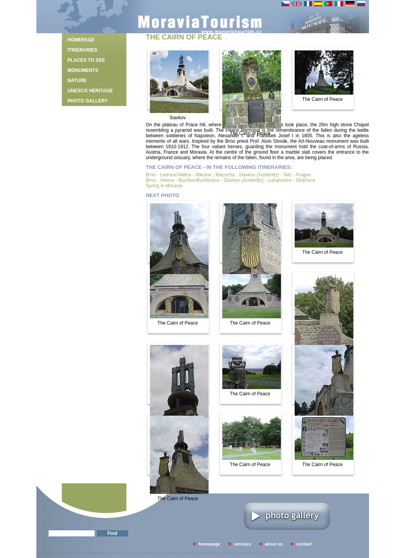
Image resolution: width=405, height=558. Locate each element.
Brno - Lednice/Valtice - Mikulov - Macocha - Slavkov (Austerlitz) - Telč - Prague (228, 175)
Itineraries (82, 50)
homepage (81, 40)
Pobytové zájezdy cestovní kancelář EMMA (193, 553)
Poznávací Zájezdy (242, 553)
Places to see (86, 60)
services (242, 544)
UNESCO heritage (90, 90)
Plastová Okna (132, 553)
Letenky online (232, 553)
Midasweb (39, 553)
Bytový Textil (90, 553)
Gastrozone (109, 553)
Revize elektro (162, 553)
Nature (77, 80)
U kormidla (78, 553)
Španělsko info (284, 553)
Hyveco (84, 553)
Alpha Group (177, 553)
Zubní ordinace (141, 553)
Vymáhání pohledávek (68, 553)
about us (274, 544)
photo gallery (88, 101)
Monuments (83, 70)
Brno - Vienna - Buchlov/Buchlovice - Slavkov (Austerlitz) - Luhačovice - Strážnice (230, 180)
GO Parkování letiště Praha (272, 553)
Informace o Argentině (221, 553)
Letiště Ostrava (259, 553)
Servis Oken (170, 553)
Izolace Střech (57, 553)
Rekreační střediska (48, 553)
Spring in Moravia (164, 185)
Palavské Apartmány (99, 553)
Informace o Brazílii (210, 553)
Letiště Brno (251, 553)
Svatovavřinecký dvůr (151, 553)
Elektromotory (117, 553)
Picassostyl (124, 553)
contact (303, 544)
